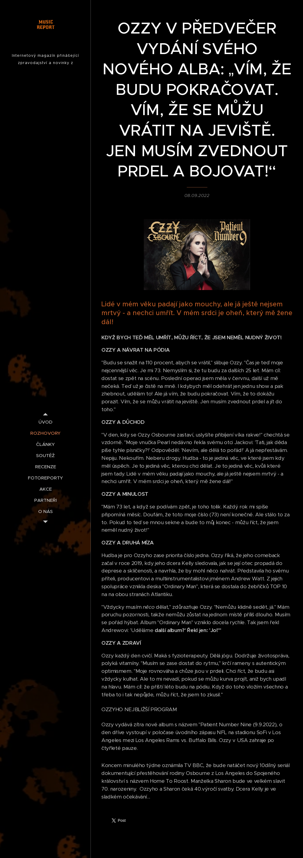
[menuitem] (45, 421)
